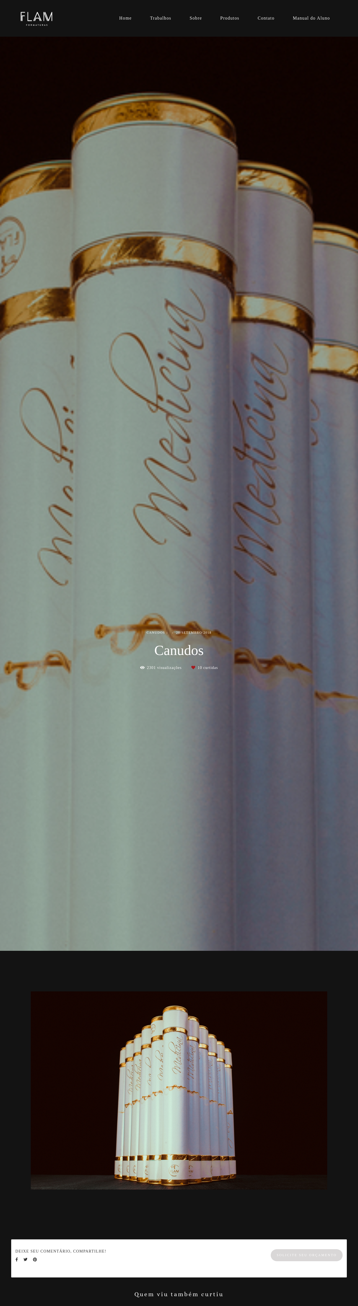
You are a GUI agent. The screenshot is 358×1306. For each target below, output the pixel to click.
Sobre (196, 18)
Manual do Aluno (311, 18)
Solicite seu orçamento (307, 1255)
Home (125, 18)
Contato (266, 18)
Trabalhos (160, 18)
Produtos (229, 18)
